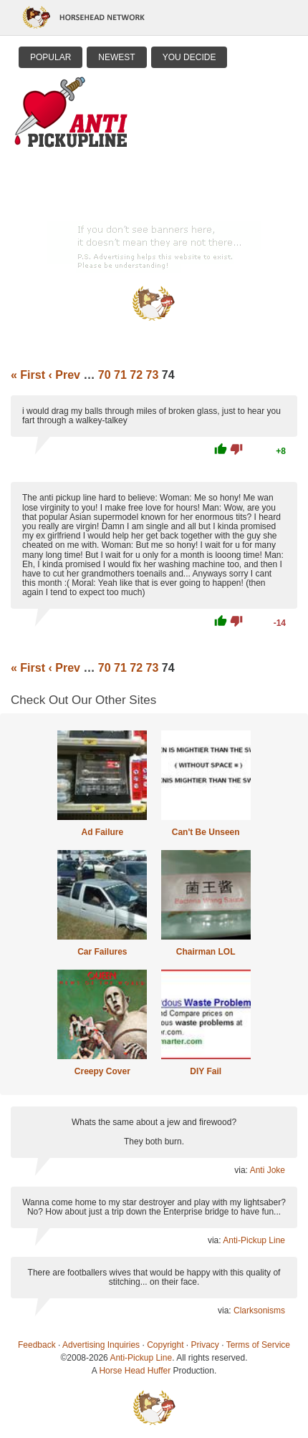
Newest (116, 57)
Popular (50, 57)
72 (136, 375)
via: (241, 1170)
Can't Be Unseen (206, 832)
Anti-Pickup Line (254, 1240)
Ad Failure (102, 832)
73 (152, 375)
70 (104, 375)
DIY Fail (205, 1071)
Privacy (205, 1345)
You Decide (189, 57)
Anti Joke (267, 1170)
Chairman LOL (206, 952)
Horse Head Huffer (134, 1371)
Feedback (37, 1345)
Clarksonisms (259, 1311)
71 (120, 375)
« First (28, 375)
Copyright (165, 1345)
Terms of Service (258, 1345)
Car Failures (102, 952)
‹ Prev (64, 375)
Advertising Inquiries (101, 1345)
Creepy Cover (102, 1071)
